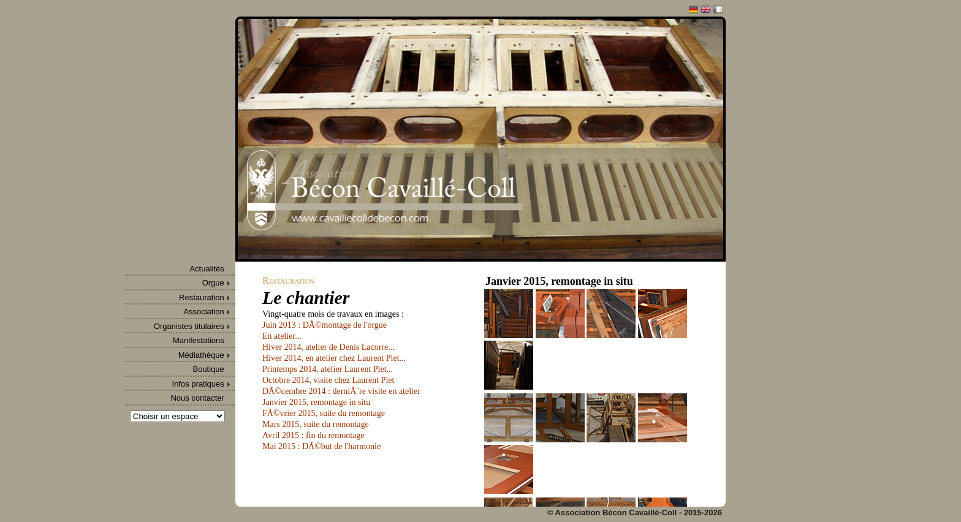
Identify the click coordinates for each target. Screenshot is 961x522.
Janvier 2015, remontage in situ (316, 402)
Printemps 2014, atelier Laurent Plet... (327, 369)
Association (203, 311)
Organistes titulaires (189, 326)
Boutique (208, 369)
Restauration (201, 297)
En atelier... (282, 336)
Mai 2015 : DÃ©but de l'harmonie (321, 446)
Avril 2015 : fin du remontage (313, 435)
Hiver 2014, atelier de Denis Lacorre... (328, 347)
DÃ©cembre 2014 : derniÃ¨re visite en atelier (341, 391)
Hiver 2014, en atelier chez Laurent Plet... (334, 358)
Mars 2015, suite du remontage (315, 424)
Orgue (213, 282)
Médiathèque (201, 355)
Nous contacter (197, 398)
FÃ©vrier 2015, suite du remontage (323, 413)
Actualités (206, 268)
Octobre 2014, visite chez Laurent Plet (328, 380)
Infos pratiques (198, 383)
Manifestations (198, 340)
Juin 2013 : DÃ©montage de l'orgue (324, 325)
